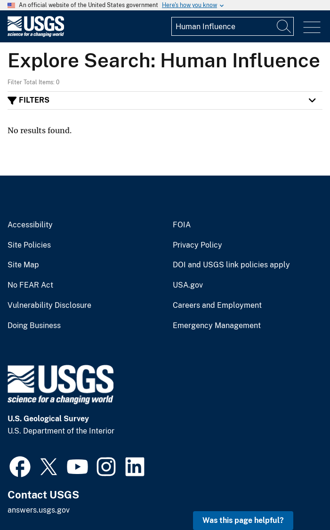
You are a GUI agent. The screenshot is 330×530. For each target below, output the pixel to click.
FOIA (182, 225)
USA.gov (188, 285)
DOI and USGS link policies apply (231, 265)
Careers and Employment (217, 305)
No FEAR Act (30, 285)
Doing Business (34, 325)
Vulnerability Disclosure (49, 305)
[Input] (232, 26)
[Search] (284, 26)
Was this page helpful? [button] (243, 520)
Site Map (23, 265)
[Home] (36, 34)
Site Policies (29, 245)
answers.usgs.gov (39, 510)
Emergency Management (217, 325)
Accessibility (30, 225)
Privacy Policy (197, 245)
